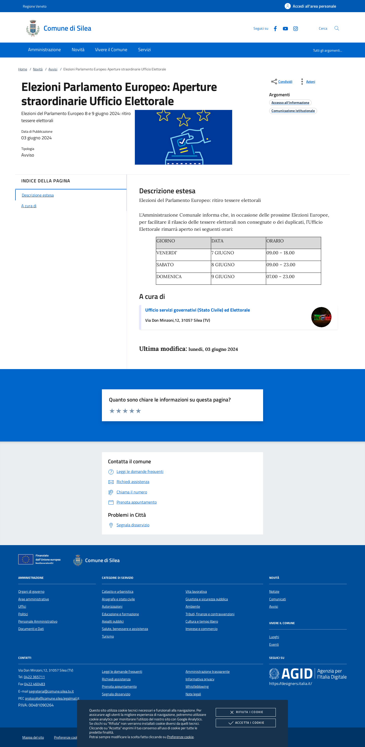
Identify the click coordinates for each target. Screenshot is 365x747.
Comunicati (277, 599)
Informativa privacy (200, 679)
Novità (38, 69)
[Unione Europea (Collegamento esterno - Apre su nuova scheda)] (40, 560)
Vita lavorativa (196, 591)
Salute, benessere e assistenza (125, 628)
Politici (23, 614)
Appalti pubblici (113, 621)
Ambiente (193, 606)
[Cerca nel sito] (336, 28)
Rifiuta (245, 712)
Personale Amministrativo (37, 621)
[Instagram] (293, 28)
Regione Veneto (34, 6)
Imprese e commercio (201, 628)
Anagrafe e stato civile (118, 599)
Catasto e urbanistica (117, 591)
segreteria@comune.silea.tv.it (51, 691)
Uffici (22, 606)
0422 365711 (34, 677)
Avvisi (52, 69)
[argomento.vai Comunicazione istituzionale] (293, 110)
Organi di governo (31, 591)
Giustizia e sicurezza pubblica (207, 599)
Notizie (274, 591)
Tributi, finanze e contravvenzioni (210, 614)
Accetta (245, 723)
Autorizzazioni (112, 606)
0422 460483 (34, 684)
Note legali (193, 694)
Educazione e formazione (120, 614)
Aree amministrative (33, 599)
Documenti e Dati (31, 628)
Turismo (108, 636)
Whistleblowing (197, 686)
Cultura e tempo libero (202, 621)
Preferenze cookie (180, 736)
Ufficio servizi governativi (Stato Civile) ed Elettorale (197, 310)
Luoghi (274, 637)
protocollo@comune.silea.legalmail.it (52, 698)
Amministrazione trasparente (208, 671)
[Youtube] (283, 28)
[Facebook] (273, 28)
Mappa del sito (33, 737)
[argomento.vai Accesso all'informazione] (290, 102)
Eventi (274, 644)
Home (22, 69)
